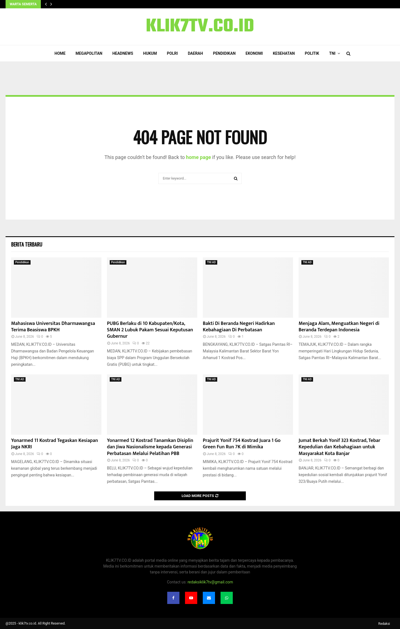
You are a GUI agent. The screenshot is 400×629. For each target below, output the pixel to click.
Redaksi (384, 624)
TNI (332, 53)
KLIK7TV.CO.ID (200, 27)
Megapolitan (89, 53)
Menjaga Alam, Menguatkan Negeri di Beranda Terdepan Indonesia (339, 326)
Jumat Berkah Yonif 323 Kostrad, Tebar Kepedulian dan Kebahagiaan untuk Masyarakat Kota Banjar (339, 447)
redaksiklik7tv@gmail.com (210, 582)
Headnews (122, 53)
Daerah (195, 53)
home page (198, 157)
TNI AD (211, 262)
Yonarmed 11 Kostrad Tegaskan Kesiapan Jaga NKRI (54, 443)
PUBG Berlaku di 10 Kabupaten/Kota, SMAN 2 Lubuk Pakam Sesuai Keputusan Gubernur (150, 330)
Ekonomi (254, 53)
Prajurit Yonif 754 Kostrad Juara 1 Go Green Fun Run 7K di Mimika (242, 443)
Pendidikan (224, 53)
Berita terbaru (26, 244)
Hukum (150, 53)
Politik (312, 53)
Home (60, 53)
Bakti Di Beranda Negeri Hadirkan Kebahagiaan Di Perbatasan (239, 326)
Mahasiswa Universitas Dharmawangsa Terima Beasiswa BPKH (53, 326)
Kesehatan (284, 53)
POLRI (172, 53)
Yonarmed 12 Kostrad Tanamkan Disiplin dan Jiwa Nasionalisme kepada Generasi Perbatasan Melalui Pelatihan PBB (150, 447)
